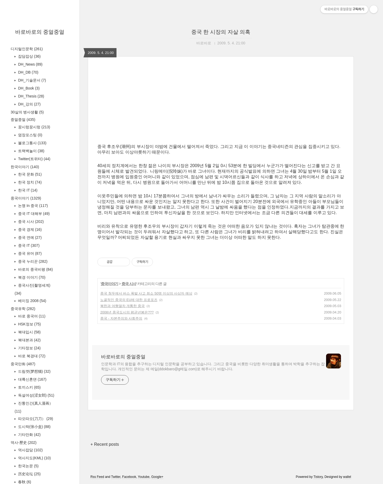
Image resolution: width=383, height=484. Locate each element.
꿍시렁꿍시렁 (33, 127)
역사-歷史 (23, 442)
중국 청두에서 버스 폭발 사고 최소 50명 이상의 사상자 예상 (146, 293)
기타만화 (29, 434)
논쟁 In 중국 (32, 205)
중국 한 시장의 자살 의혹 (220, 32)
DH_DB (27, 72)
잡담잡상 (29, 56)
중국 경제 (29, 229)
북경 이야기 (31, 277)
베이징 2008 (31, 301)
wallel (347, 477)
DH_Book (28, 88)
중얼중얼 (23, 119)
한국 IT (27, 190)
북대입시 (29, 332)
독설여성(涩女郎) (35, 395)
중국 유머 (29, 253)
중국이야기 (26, 198)
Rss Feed (97, 477)
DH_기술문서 (31, 80)
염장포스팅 (29, 135)
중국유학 (23, 309)
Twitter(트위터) (33, 159)
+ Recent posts (104, 444)
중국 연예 (29, 237)
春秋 (24, 482)
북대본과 (29, 340)
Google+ (157, 477)
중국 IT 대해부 (33, 213)
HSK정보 (29, 324)
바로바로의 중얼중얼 (40, 32)
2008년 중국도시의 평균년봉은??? (127, 312)
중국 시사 (30, 221)
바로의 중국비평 (35, 269)
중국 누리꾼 (32, 261)
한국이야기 (25, 167)
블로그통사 (31, 143)
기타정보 (29, 348)
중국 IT (28, 245)
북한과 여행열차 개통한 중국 (122, 306)
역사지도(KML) (34, 458)
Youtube (143, 477)
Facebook (129, 477)
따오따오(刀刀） (35, 419)
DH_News (30, 64)
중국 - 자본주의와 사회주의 (121, 318)
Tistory (318, 477)
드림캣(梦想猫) (34, 371)
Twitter (115, 477)
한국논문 (28, 466)
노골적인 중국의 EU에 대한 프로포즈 (128, 300)
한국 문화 (29, 174)
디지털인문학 (27, 49)
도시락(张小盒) (34, 426)
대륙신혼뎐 (31, 379)
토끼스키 (29, 387)
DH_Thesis (30, 96)
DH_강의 (29, 104)
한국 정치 (29, 182)
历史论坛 (29, 474)
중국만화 (23, 364)
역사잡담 (30, 450)
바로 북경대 (31, 356)
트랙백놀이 (30, 151)
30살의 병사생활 (27, 112)
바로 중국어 (31, 316)
